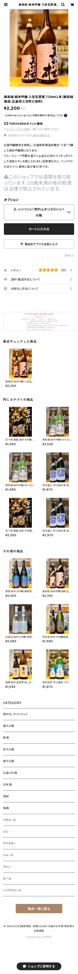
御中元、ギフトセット (15, 714)
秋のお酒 (8, 749)
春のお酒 (8, 725)
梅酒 (6, 808)
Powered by (39, 937)
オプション (11, 200)
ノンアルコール (12, 890)
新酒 (6, 737)
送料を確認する (41, 135)
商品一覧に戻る (39, 909)
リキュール (9, 819)
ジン (6, 831)
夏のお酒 (8, 761)
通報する (69, 255)
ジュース (8, 855)
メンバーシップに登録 (17, 129)
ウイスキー (9, 843)
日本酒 (7, 784)
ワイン (6, 866)
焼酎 (6, 796)
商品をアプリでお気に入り (38, 244)
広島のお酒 (10, 772)
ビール (7, 878)
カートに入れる (39, 229)
